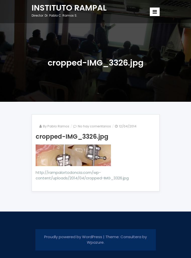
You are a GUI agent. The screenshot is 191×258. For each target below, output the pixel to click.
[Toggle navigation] (155, 12)
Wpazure (95, 242)
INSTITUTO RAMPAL (69, 7)
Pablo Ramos (58, 126)
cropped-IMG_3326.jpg (72, 136)
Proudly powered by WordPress (73, 236)
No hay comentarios (94, 126)
